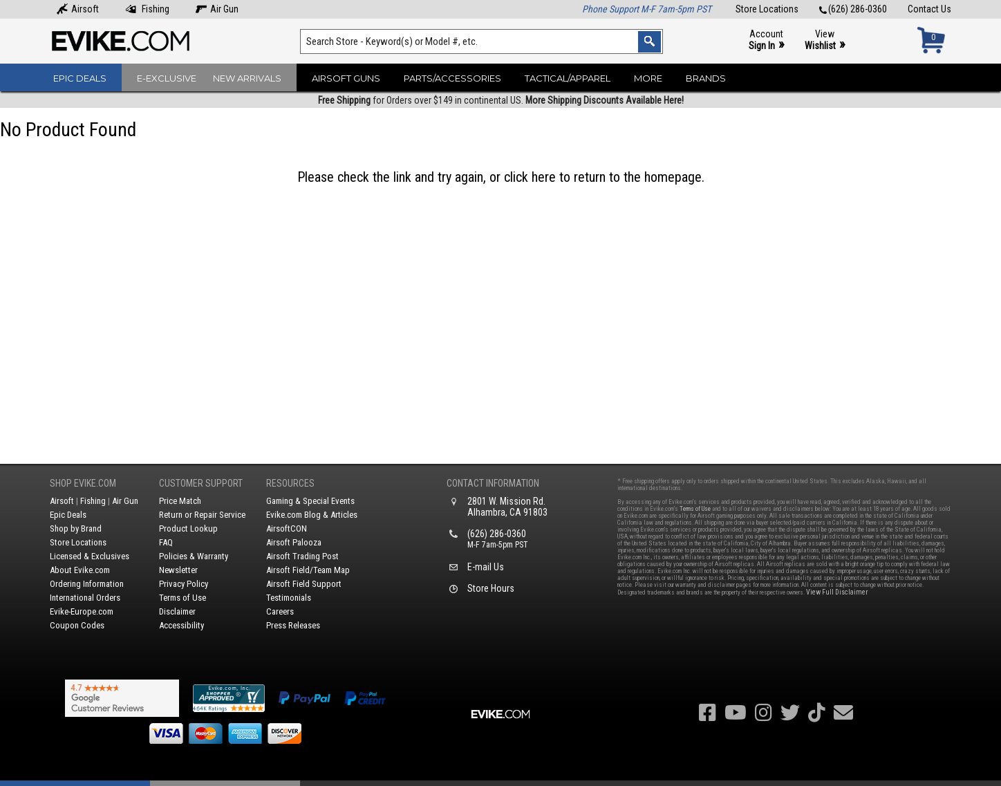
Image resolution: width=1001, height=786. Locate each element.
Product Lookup (188, 528)
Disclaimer (177, 611)
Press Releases (293, 625)
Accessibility (181, 625)
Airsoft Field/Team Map (308, 570)
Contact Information (493, 483)
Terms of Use (182, 597)
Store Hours (490, 588)
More (648, 78)
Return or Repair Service (202, 514)
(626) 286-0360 (853, 9)
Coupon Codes (77, 625)
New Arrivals (247, 78)
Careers (280, 611)
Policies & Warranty (193, 556)
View (825, 40)
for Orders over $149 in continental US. (501, 100)
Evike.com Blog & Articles (311, 514)
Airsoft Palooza (293, 542)
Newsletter (178, 570)
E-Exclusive (166, 78)
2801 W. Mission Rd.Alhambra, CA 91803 (507, 507)
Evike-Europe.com (81, 611)
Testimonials (288, 597)
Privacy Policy (183, 584)
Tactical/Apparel (567, 78)
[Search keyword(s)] (481, 41)
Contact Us (929, 9)
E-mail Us (485, 566)
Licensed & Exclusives (89, 556)
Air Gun (217, 9)
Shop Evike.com (83, 483)
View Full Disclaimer (837, 592)
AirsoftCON (286, 528)
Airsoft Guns (346, 78)
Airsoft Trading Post (302, 556)
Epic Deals (79, 78)
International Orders (85, 597)
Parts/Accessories (452, 78)
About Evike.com (80, 570)
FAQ (166, 542)
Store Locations (767, 9)
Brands (706, 78)
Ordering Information (87, 584)
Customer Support (201, 483)
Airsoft (78, 9)
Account (766, 40)
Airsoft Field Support (304, 584)
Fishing (147, 9)
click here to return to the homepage (603, 177)
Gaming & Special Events (310, 501)
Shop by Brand (76, 528)
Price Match (180, 501)
